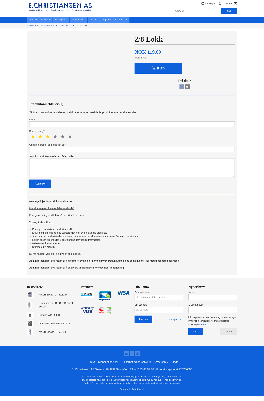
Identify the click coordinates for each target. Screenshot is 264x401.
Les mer (229, 336)
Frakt (92, 367)
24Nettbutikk (138, 394)
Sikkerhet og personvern (136, 367)
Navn (132, 123)
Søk (229, 10)
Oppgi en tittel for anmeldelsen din (132, 149)
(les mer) (203, 329)
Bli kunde (46, 19)
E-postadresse (142, 296)
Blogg (174, 367)
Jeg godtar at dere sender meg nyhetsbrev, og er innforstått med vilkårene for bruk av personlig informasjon (212, 325)
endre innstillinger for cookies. (165, 388)
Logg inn (106, 19)
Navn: (191, 296)
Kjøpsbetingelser (108, 367)
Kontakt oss (121, 19)
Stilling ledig (61, 19)
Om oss (94, 19)
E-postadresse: (196, 309)
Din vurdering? (37, 132)
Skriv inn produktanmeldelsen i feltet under (132, 169)
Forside (33, 19)
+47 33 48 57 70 (144, 374)
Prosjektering (78, 19)
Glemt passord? (175, 324)
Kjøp (158, 68)
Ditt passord (141, 309)
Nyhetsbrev (161, 367)
